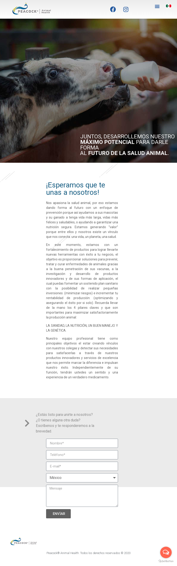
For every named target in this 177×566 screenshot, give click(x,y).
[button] (157, 6)
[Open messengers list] (166, 552)
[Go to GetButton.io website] (166, 561)
